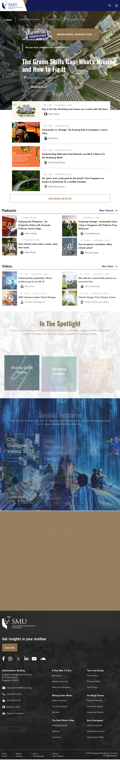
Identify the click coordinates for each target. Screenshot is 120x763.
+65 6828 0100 (11, 694)
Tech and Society (95, 670)
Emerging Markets (60, 725)
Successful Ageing (95, 706)
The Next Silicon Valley (63, 720)
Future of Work (93, 681)
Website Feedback (19, 755)
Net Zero (55, 712)
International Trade (95, 737)
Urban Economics (94, 725)
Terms (4, 755)
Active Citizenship (95, 700)
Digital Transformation (29, 19)
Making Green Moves (62, 695)
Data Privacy (92, 687)
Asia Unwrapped (95, 720)
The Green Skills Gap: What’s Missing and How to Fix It (69, 65)
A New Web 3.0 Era (61, 670)
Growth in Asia (54, 19)
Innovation (56, 737)
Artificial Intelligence (61, 687)
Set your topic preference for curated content (47, 47)
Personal (58, 755)
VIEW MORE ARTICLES (60, 198)
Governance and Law (96, 731)
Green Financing (59, 700)
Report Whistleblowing (38, 755)
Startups (55, 731)
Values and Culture (95, 712)
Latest (8, 19)
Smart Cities (92, 675)
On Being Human (95, 695)
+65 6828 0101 (11, 700)
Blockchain (57, 675)
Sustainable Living (76, 19)
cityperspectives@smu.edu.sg (16, 688)
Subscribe (10, 647)
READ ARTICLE (39, 87)
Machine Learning (60, 681)
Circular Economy (59, 706)
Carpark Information (13, 713)
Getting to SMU (11, 707)
